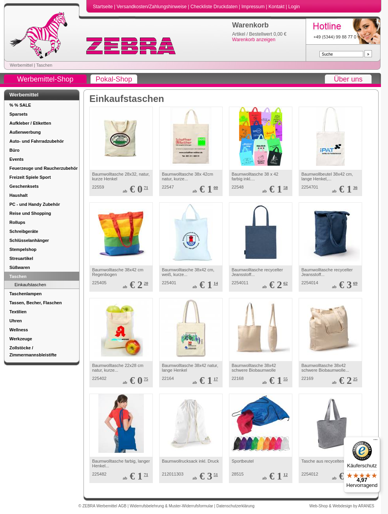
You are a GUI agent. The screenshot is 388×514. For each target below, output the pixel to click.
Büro (14, 150)
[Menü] (375, 441)
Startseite (103, 6)
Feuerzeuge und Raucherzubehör (43, 168)
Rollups (17, 222)
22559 (98, 187)
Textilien (18, 311)
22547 (168, 187)
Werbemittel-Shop (45, 79)
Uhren (15, 320)
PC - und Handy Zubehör (34, 204)
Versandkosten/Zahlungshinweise (152, 6)
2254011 (240, 282)
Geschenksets (24, 186)
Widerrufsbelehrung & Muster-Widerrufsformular (172, 506)
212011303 (172, 474)
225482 (99, 474)
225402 (99, 378)
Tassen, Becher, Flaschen (35, 302)
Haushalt (18, 195)
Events (16, 159)
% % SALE (20, 105)
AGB (123, 506)
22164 (168, 378)
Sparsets (18, 114)
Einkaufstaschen (30, 284)
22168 (238, 378)
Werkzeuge (20, 338)
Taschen (44, 65)
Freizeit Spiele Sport (30, 177)
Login (294, 6)
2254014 (309, 282)
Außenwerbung (25, 132)
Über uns (348, 79)
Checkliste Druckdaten (214, 6)
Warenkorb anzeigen (253, 39)
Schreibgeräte (23, 231)
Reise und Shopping (30, 213)
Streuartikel (21, 258)
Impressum (253, 6)
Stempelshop (22, 249)
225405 (99, 282)
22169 (307, 378)
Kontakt (277, 6)
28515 (238, 474)
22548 (238, 187)
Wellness (18, 329)
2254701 (309, 187)
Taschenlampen (25, 293)
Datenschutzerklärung (235, 506)
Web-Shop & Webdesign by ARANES (341, 506)
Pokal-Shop (114, 79)
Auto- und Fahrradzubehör (36, 141)
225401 (169, 282)
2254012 (309, 474)
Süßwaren (19, 267)
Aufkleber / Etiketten (30, 123)
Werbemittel (21, 65)
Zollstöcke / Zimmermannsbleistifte (32, 351)
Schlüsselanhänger (29, 240)
